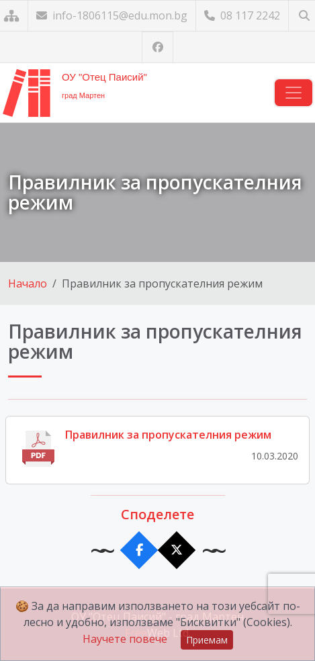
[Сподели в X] (176, 550)
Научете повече (125, 638)
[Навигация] (293, 92)
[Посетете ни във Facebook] (157, 47)
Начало (27, 283)
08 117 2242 (242, 15)
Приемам (207, 639)
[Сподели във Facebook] (139, 550)
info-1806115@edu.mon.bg (111, 15)
